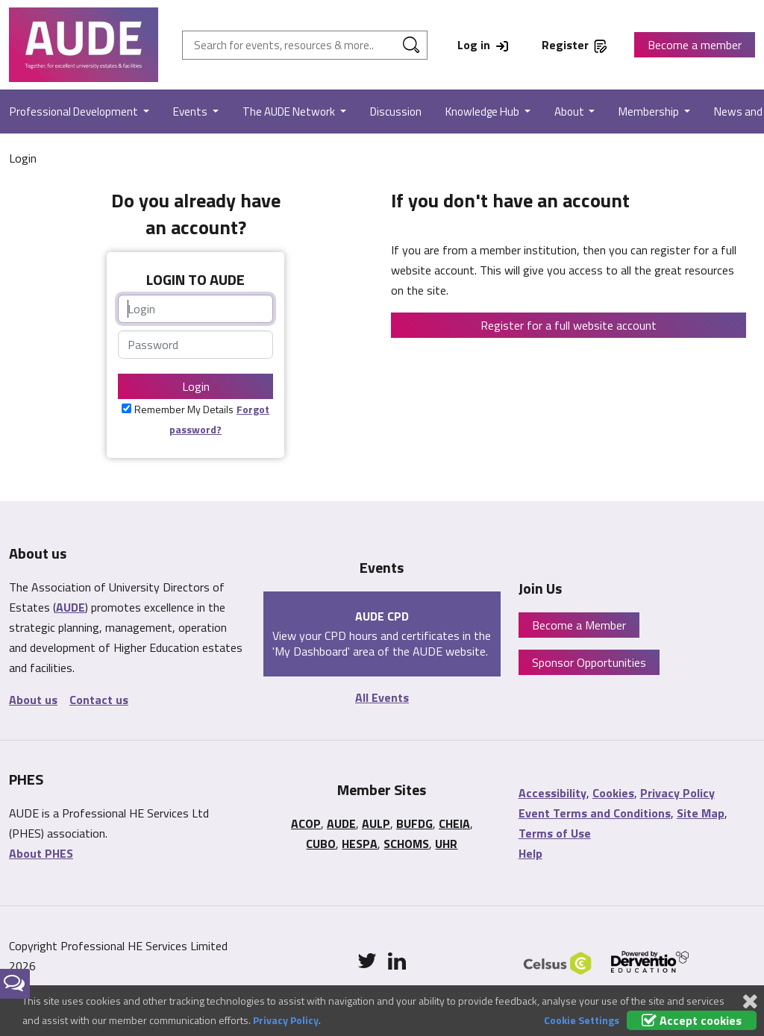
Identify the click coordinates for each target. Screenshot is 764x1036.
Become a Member (579, 625)
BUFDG (414, 823)
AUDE (70, 607)
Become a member (695, 45)
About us (33, 700)
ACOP (306, 823)
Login (196, 386)
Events (191, 111)
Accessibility (552, 793)
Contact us (98, 700)
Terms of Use (555, 833)
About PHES (41, 853)
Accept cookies (692, 1020)
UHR (446, 844)
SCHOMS (406, 844)
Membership (650, 111)
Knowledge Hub (483, 111)
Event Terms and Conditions (595, 813)
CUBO (321, 844)
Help (530, 853)
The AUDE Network (289, 111)
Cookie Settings (581, 1020)
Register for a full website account (568, 325)
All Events (382, 697)
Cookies (613, 793)
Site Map (700, 813)
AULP (376, 823)
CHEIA (454, 823)
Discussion (396, 111)
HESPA (360, 844)
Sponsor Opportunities (589, 662)
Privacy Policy (677, 793)
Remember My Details (184, 409)
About (570, 111)
